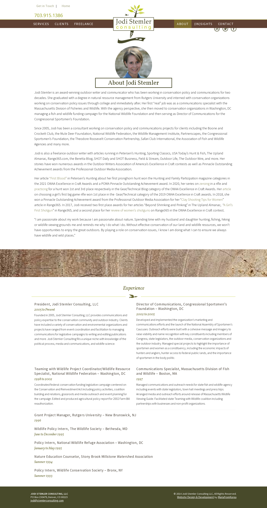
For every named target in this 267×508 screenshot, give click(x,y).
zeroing (204, 183)
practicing (41, 189)
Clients (62, 24)
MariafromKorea (227, 497)
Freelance (83, 24)
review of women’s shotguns (130, 210)
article (226, 189)
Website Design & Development (195, 497)
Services (41, 24)
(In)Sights (203, 24)
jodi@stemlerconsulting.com (47, 500)
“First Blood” (58, 178)
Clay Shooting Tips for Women (202, 199)
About (183, 24)
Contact (226, 24)
